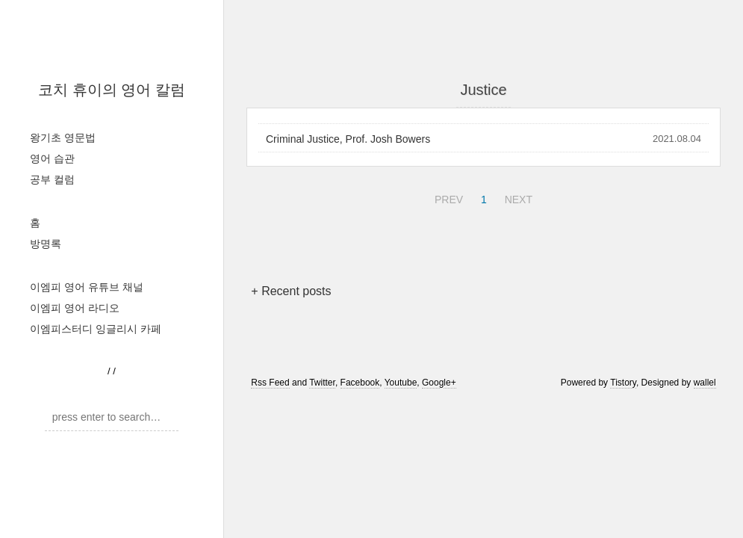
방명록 (45, 244)
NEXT (516, 197)
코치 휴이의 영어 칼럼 (111, 89)
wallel (705, 382)
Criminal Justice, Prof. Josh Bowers (348, 139)
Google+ (439, 382)
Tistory (623, 382)
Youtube (401, 382)
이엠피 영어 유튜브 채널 (86, 287)
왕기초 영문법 (63, 137)
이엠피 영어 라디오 (74, 308)
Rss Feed (270, 382)
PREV (447, 197)
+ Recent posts (291, 291)
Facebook (360, 382)
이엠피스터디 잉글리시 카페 (95, 329)
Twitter (322, 382)
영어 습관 (52, 158)
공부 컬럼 (52, 179)
